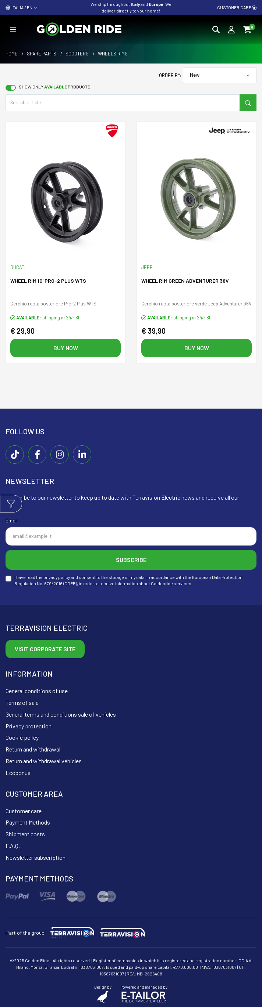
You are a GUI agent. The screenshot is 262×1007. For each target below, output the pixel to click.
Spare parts (41, 54)
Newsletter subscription (36, 857)
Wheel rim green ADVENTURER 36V (185, 281)
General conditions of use (37, 690)
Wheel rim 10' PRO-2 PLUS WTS (48, 281)
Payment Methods (28, 822)
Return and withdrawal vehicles (44, 760)
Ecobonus (18, 772)
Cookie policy (22, 737)
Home (12, 54)
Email (12, 520)
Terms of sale (22, 702)
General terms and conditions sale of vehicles (61, 714)
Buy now (65, 347)
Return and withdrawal (33, 749)
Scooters (77, 54)
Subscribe (131, 559)
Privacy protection (29, 725)
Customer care (236, 7)
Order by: (170, 75)
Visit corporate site (45, 648)
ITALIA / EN (22, 7)
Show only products (55, 86)
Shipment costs (25, 833)
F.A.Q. (13, 845)
